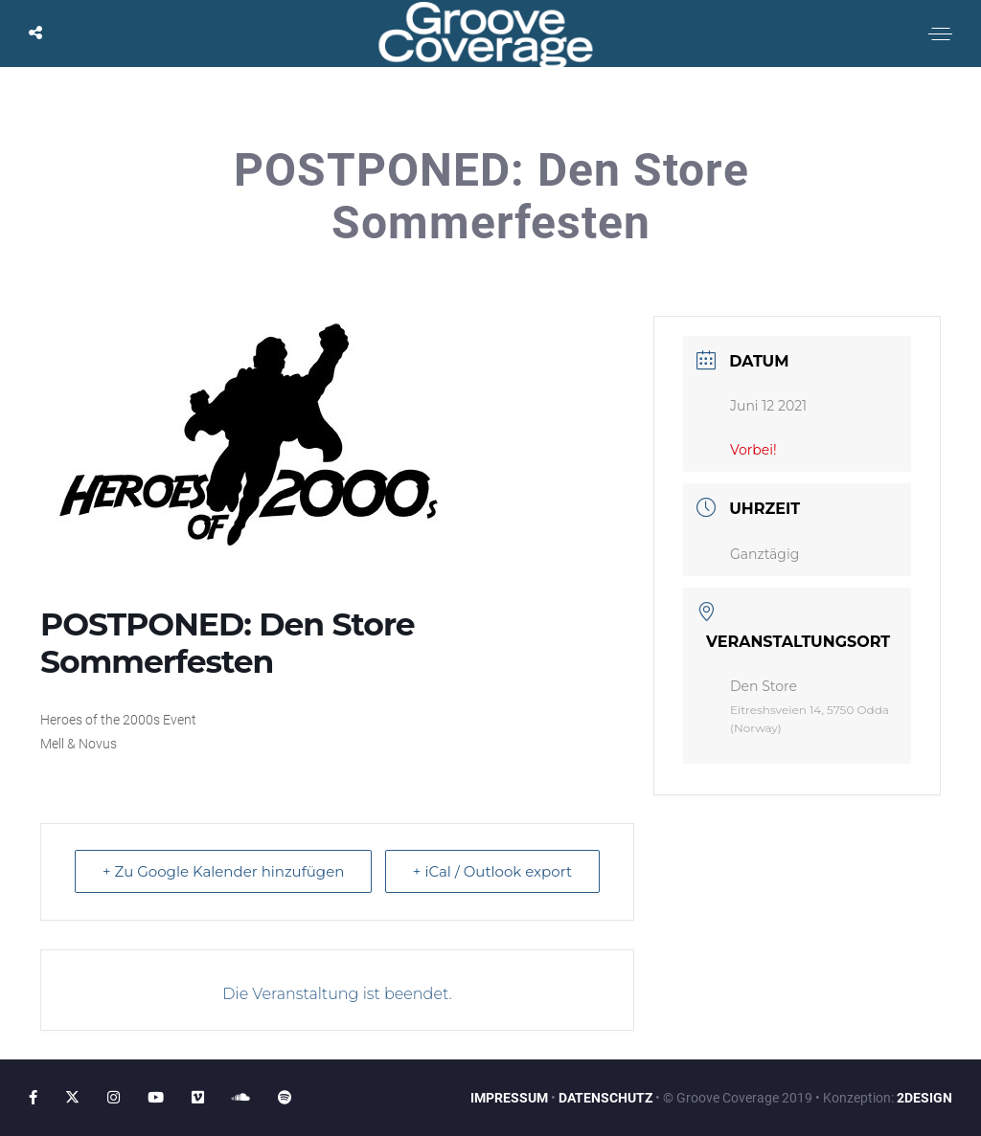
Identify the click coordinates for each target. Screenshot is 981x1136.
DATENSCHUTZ (605, 1097)
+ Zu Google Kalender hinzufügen (223, 871)
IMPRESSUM (509, 1097)
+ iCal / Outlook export (492, 871)
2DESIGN (924, 1097)
